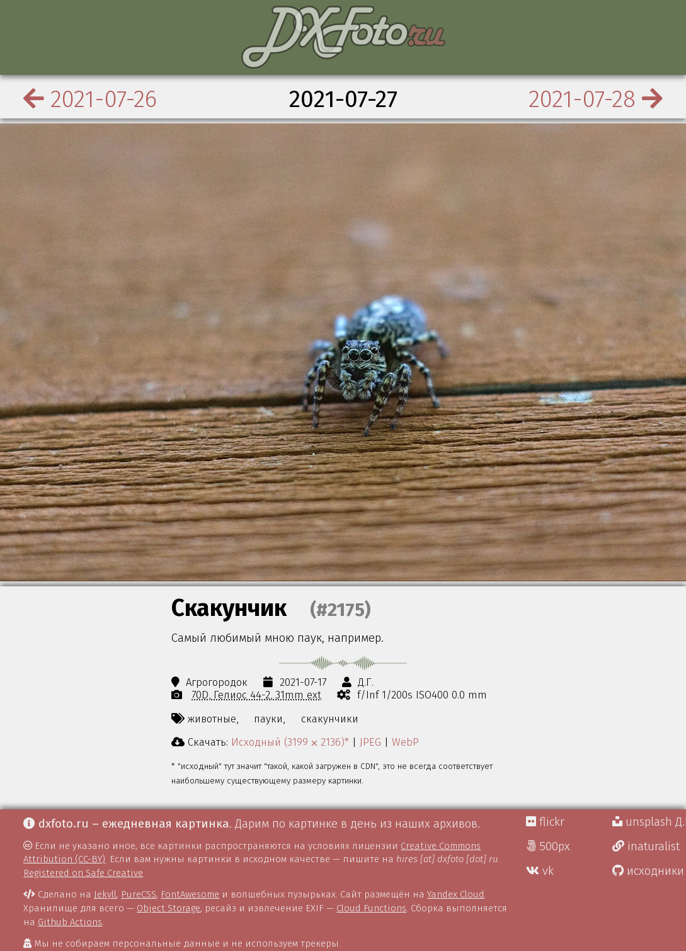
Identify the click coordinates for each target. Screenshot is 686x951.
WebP (405, 742)
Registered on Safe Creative (83, 873)
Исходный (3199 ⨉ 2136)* (290, 742)
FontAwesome (190, 894)
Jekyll (105, 894)
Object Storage (168, 908)
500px (548, 846)
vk (540, 871)
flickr (545, 822)
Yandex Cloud (455, 894)
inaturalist (646, 846)
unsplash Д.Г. (649, 822)
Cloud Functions (371, 908)
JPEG (370, 742)
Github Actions (70, 922)
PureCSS (138, 894)
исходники (648, 871)
